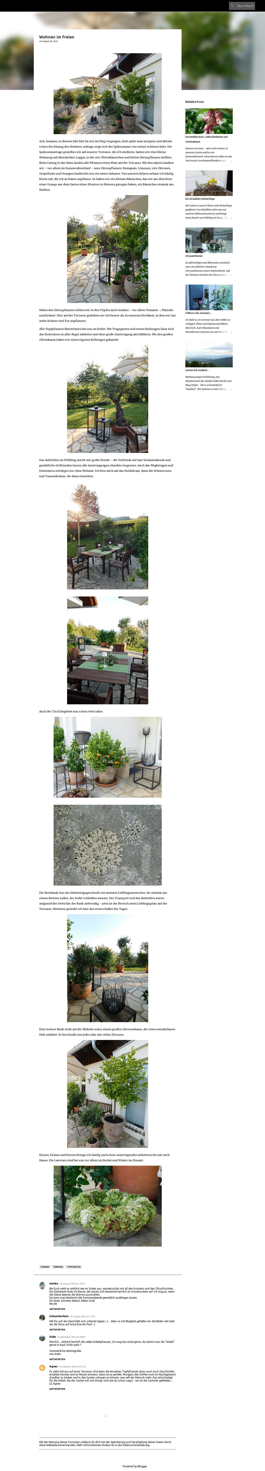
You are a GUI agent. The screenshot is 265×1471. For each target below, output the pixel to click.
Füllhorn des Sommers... (198, 313)
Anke (52, 1336)
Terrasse (58, 1267)
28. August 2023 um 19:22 (72, 1283)
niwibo (53, 1283)
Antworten (57, 1309)
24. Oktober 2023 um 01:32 (72, 1366)
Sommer (45, 1267)
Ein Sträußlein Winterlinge (200, 198)
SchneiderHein (58, 1316)
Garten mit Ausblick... (197, 370)
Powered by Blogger (132, 1466)
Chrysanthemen (194, 256)
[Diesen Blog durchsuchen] (237, 6)
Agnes (53, 1366)
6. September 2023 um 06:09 (71, 1337)
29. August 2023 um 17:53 (82, 1316)
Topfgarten (73, 1267)
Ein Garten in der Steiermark (52, 6)
